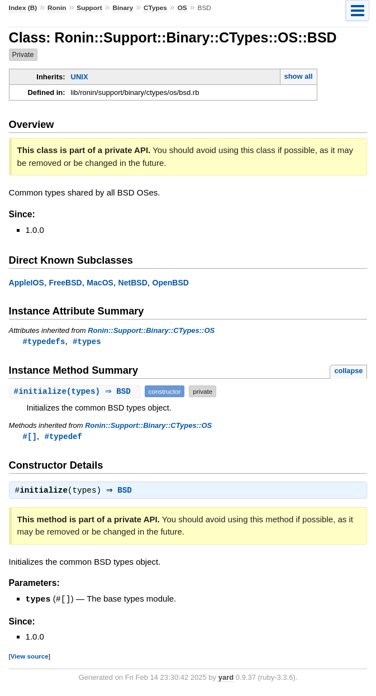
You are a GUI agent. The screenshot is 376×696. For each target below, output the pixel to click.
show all (298, 76)
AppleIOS (26, 282)
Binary (122, 8)
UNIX (79, 77)
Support (89, 8)
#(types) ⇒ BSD (76, 392)
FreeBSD (65, 282)
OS (182, 8)
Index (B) (23, 8)
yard (226, 679)
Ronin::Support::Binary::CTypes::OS (151, 330)
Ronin (56, 8)
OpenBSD (171, 282)
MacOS (100, 282)
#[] (30, 437)
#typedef (63, 437)
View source (30, 657)
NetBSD (132, 282)
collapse (348, 371)
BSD (127, 492)
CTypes (155, 8)
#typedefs (44, 341)
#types (87, 341)
